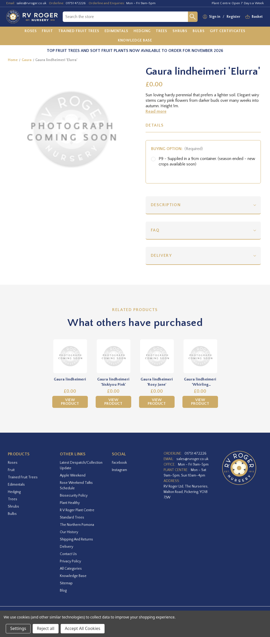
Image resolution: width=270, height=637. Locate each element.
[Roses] (30, 31)
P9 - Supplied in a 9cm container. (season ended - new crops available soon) (207, 161)
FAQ (155, 230)
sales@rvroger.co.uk (31, 3)
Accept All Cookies (82, 628)
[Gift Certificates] (227, 31)
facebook (119, 463)
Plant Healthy (70, 503)
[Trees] (161, 31)
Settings (18, 628)
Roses (13, 463)
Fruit (11, 470)
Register (233, 17)
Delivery (161, 255)
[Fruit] (47, 31)
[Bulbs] (198, 31)
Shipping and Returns (76, 539)
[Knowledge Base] (135, 40)
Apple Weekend (72, 475)
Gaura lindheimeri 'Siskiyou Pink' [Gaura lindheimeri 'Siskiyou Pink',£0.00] (113, 382)
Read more (156, 111)
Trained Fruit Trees (23, 477)
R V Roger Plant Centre (77, 510)
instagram (119, 470)
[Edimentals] (116, 31)
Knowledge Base (73, 576)
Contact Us (68, 554)
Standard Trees (72, 517)
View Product (70, 402)
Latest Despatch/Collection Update (81, 465)
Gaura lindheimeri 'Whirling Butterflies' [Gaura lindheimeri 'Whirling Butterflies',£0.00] (200, 382)
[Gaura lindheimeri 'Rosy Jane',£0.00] (157, 356)
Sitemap (66, 583)
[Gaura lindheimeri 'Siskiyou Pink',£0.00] (113, 356)
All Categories (71, 569)
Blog (63, 590)
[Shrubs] (180, 31)
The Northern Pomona (77, 525)
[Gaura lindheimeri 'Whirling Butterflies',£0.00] (200, 356)
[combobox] (125, 16)
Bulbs (12, 514)
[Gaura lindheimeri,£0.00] (70, 356)
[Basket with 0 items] (257, 17)
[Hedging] (142, 31)
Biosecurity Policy (74, 495)
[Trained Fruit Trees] (79, 31)
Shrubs (13, 506)
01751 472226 (76, 3)
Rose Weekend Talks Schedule (76, 485)
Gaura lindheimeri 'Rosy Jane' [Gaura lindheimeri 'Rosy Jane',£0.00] (157, 382)
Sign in (214, 17)
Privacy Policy (70, 561)
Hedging (14, 492)
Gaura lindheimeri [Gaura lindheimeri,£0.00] (70, 379)
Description (166, 205)
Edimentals (16, 485)
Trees (12, 499)
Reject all (45, 628)
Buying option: (177, 148)
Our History (69, 532)
